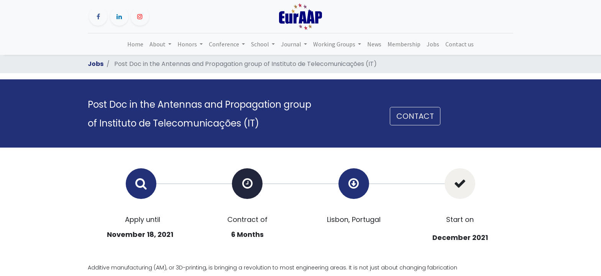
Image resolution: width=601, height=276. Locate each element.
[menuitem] (135, 44)
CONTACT (415, 116)
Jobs (95, 63)
